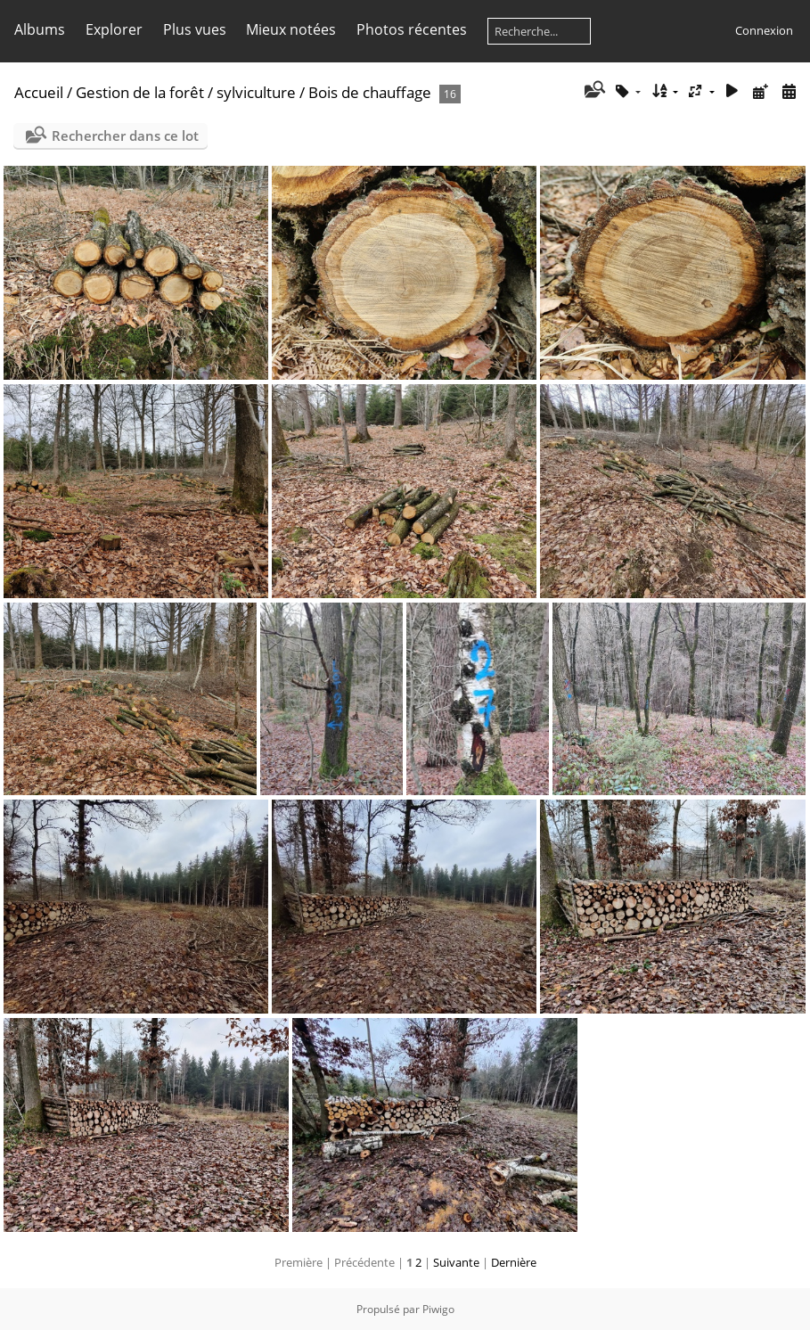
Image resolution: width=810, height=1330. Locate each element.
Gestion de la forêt (140, 92)
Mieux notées (291, 29)
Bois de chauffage (369, 92)
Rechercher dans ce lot (125, 135)
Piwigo (438, 1309)
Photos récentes (411, 29)
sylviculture (256, 92)
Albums (39, 29)
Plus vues (194, 29)
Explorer (114, 29)
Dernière (513, 1262)
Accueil (38, 92)
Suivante (456, 1262)
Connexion (764, 30)
